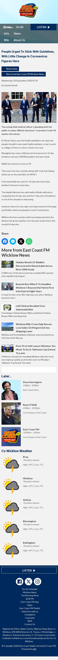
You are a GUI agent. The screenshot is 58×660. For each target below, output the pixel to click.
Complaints (30, 614)
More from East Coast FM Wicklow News (25, 74)
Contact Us (29, 624)
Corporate (30, 618)
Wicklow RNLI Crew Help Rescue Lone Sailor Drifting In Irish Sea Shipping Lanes (34, 328)
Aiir (34, 649)
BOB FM (30, 598)
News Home (11, 69)
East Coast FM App (30, 602)
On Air (20, 27)
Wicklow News (30, 592)
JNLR (29, 621)
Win (6, 40)
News (17, 33)
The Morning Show (30, 595)
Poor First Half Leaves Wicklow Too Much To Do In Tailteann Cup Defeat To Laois (36, 349)
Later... (6, 376)
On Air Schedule (29, 589)
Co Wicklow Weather (16, 451)
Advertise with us (30, 611)
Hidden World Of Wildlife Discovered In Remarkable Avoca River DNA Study (34, 266)
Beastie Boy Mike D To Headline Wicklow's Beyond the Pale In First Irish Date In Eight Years (35, 288)
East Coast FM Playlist (29, 608)
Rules (29, 605)
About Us (19, 40)
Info (6, 33)
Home (7, 27)
